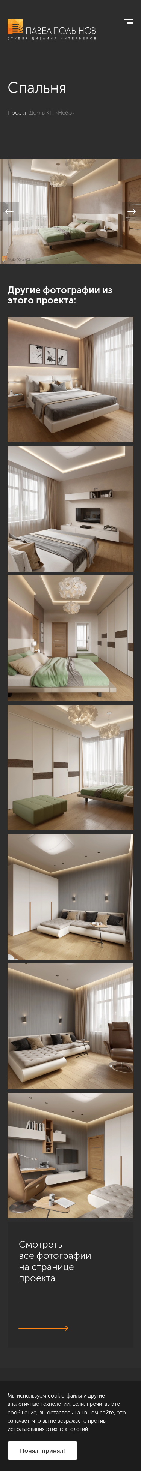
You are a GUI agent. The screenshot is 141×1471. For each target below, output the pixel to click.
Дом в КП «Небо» (51, 112)
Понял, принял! (42, 1450)
